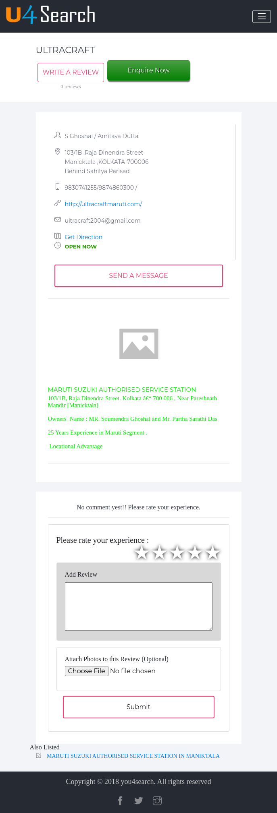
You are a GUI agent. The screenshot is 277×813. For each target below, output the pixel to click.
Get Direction (84, 237)
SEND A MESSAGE (138, 275)
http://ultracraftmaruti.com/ (103, 204)
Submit (138, 707)
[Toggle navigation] (261, 16)
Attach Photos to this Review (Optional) (117, 659)
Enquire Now (148, 70)
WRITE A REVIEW (71, 72)
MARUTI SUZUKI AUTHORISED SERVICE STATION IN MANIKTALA (133, 756)
